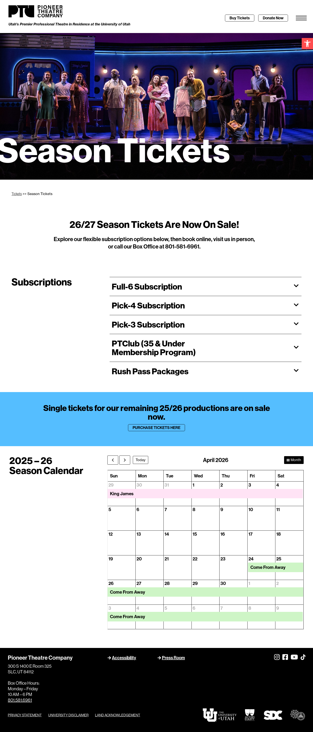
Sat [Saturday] (281, 476)
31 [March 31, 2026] (167, 485)
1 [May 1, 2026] (249, 583)
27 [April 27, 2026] (139, 583)
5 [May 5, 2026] (166, 608)
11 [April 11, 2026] (278, 509)
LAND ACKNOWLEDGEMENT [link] (117, 715)
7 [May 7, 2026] (221, 608)
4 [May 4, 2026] (138, 608)
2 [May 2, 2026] (277, 583)
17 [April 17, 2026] (250, 534)
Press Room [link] (173, 657)
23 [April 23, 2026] (222, 559)
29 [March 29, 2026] (111, 485)
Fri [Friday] (252, 476)
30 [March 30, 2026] (139, 485)
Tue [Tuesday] (169, 476)
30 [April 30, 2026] (223, 583)
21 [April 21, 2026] (167, 559)
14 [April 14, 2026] (167, 534)
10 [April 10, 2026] (250, 509)
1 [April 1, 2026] (193, 485)
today (140, 460)
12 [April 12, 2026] (110, 534)
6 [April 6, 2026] (138, 509)
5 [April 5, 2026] (109, 509)
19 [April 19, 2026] (110, 559)
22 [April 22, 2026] (195, 559)
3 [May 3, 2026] (109, 608)
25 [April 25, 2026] (278, 559)
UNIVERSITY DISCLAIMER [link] (68, 715)
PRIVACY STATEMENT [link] (25, 715)
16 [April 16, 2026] (222, 534)
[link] (307, 43)
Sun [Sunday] (114, 476)
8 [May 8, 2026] (249, 608)
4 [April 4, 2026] (277, 485)
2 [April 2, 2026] (221, 485)
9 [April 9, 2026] (221, 509)
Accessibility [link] (124, 657)
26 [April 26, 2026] (110, 583)
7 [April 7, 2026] (166, 509)
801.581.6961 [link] (20, 700)
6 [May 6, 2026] (194, 608)
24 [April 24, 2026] (251, 559)
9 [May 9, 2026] (277, 608)
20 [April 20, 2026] (139, 559)
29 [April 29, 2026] (195, 583)
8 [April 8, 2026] (194, 509)
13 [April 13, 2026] (139, 534)
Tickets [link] (17, 194)
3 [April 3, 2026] (249, 485)
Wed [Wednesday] (198, 476)
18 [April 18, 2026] (278, 534)
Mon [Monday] (142, 476)
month (296, 460)
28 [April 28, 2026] (167, 583)
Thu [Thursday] (226, 476)
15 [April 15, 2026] (195, 534)
